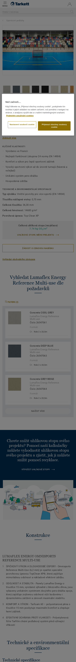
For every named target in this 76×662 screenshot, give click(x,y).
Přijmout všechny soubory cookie (54, 126)
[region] (38, 114)
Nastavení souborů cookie (22, 124)
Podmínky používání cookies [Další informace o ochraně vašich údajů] (20, 116)
